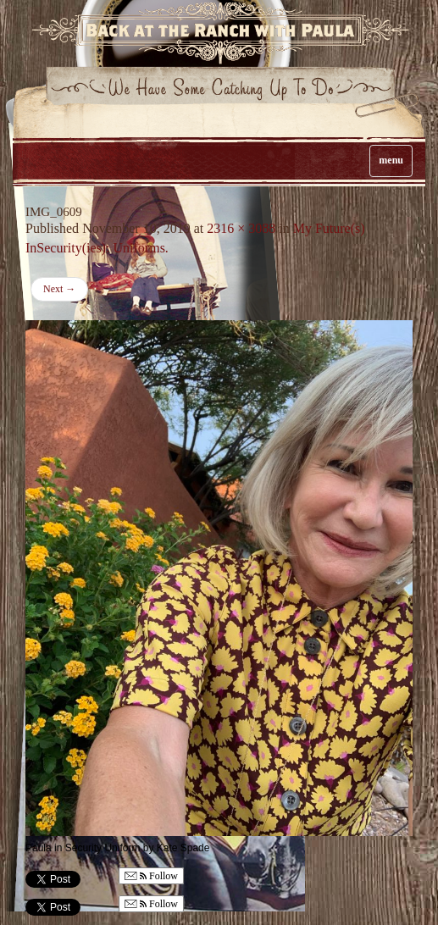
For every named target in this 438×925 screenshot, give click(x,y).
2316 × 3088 (241, 228)
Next (59, 289)
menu (391, 160)
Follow (151, 876)
